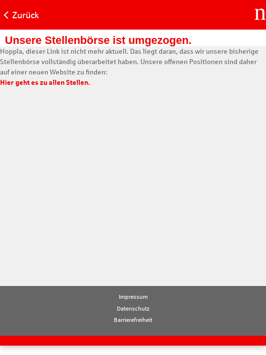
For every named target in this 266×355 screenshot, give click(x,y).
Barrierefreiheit (133, 320)
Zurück (25, 15)
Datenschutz (133, 308)
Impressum (133, 296)
